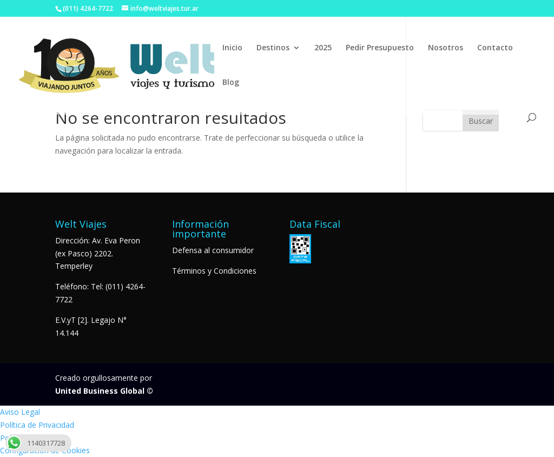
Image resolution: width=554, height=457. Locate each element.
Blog (230, 82)
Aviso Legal (20, 412)
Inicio (232, 48)
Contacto (495, 48)
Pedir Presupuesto (380, 48)
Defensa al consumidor (213, 250)
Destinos (272, 48)
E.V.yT (65, 320)
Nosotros (445, 48)
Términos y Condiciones (214, 271)
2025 (323, 48)
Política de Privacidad (37, 425)
